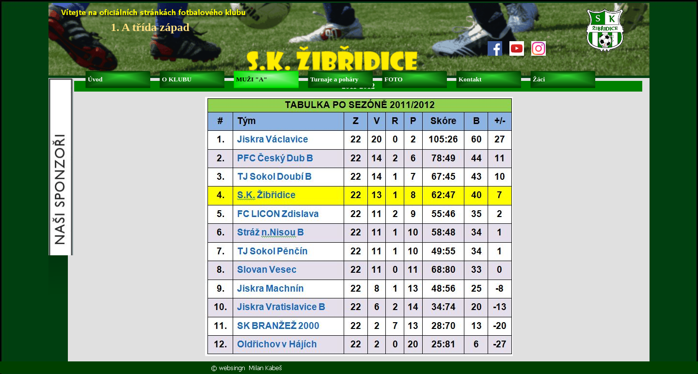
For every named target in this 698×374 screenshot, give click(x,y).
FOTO (393, 79)
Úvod (95, 79)
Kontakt (470, 79)
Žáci (539, 79)
